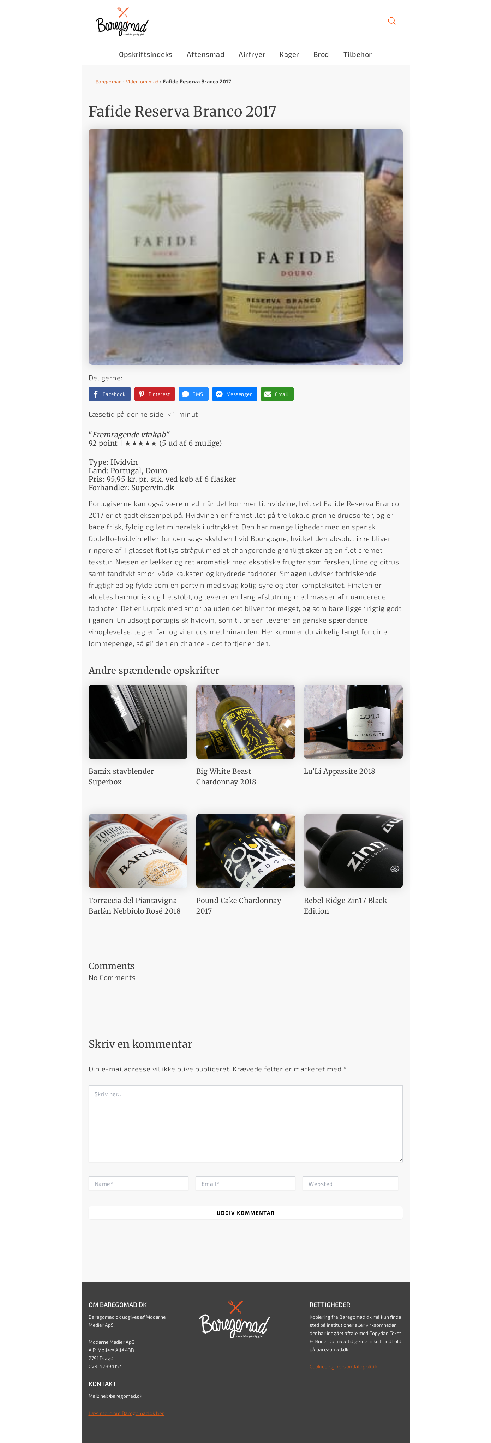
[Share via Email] (277, 394)
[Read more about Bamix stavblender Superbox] (138, 721)
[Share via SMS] (194, 394)
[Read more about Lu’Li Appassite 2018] (353, 721)
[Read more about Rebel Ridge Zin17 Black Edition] (353, 849)
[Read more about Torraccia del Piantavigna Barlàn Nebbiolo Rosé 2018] (138, 849)
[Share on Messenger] (235, 394)
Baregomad (110, 81)
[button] (392, 23)
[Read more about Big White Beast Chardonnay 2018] (245, 721)
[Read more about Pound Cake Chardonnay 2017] (245, 849)
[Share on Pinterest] (154, 394)
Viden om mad (144, 81)
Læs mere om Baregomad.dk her (124, 1413)
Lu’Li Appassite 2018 (340, 771)
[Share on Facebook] (110, 394)
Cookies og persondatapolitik (341, 1366)
